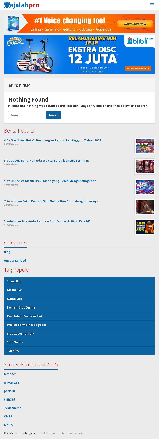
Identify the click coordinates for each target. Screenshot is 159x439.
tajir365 (9, 399)
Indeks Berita (49, 433)
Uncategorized (15, 260)
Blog (7, 252)
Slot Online (15, 342)
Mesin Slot (15, 290)
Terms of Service (72, 433)
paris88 (9, 391)
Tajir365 (13, 351)
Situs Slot (14, 281)
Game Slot (14, 299)
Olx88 (8, 416)
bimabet (10, 374)
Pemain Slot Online (21, 307)
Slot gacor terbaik (20, 333)
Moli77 (8, 425)
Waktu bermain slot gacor (26, 325)
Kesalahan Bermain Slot (24, 316)
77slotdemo (13, 408)
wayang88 (11, 382)
